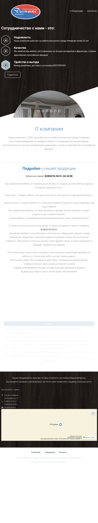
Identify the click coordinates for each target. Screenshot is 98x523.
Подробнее (20, 74)
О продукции (76, 11)
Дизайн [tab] (49, 380)
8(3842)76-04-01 (53, 232)
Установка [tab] (49, 416)
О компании (35, 508)
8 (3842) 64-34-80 (10, 461)
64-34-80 (67, 232)
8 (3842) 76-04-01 (10, 457)
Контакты (92, 11)
